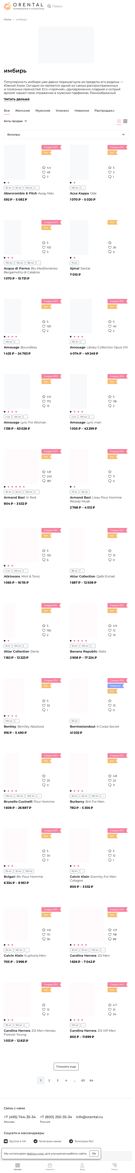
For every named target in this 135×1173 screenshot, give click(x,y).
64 (91, 1080)
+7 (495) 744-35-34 (20, 1117)
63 (83, 1080)
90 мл (8, 1025)
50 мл (18, 188)
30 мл (8, 188)
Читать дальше (17, 99)
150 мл (20, 263)
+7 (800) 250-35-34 (56, 1117)
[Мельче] (125, 121)
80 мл (74, 571)
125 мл (84, 492)
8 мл (8, 646)
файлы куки (35, 1153)
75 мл (74, 263)
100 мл (29, 188)
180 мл (30, 263)
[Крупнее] (119, 121)
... (37, 188)
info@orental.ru (89, 1117)
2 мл (8, 417)
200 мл (30, 796)
